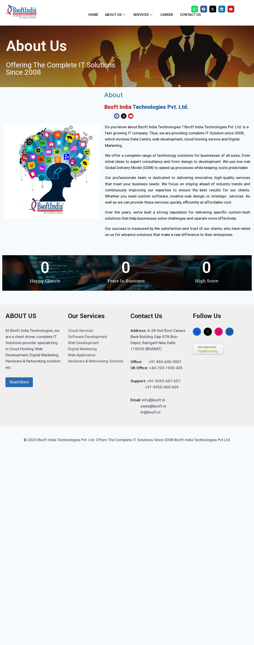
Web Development (83, 342)
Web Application (81, 355)
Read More (19, 382)
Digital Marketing (82, 349)
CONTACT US (190, 15)
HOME (93, 15)
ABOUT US (115, 15)
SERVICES (143, 15)
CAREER (166, 15)
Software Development (87, 336)
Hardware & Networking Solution (95, 361)
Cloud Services (80, 330)
